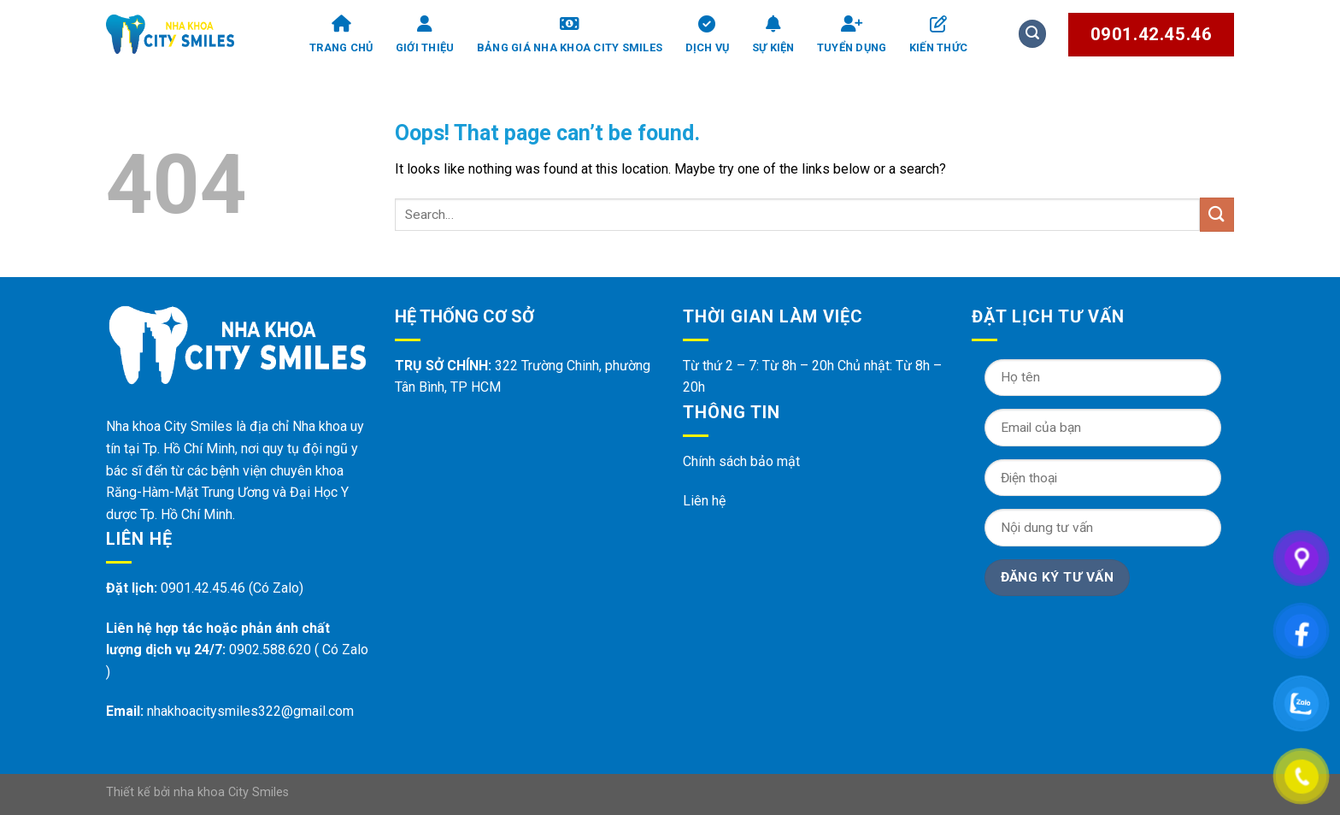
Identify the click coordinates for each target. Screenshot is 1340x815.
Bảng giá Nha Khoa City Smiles (569, 34)
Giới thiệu (425, 34)
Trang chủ (341, 34)
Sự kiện (773, 34)
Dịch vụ (707, 34)
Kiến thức (938, 34)
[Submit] (1217, 214)
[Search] (1032, 34)
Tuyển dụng (852, 34)
